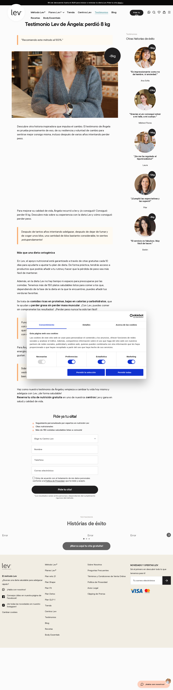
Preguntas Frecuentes (98, 570)
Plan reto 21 (50, 576)
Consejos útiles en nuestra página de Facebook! (24, 596)
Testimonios (50, 617)
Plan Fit (48, 588)
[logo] (16, 12)
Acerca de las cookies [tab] (126, 325)
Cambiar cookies (9, 612)
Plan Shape (50, 582)
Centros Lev (50, 611)
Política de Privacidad (54, 481)
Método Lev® (51, 564)
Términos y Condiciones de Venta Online (107, 576)
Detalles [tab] (86, 325)
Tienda (48, 605)
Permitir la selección (86, 372)
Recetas (49, 629)
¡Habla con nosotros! (16, 589)
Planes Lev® (55, 12)
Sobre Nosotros (95, 564)
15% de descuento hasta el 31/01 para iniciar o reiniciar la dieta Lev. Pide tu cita (85, 3)
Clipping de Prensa (96, 593)
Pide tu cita (136, 13)
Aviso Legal (93, 588)
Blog (47, 623)
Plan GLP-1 (50, 599)
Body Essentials (52, 634)
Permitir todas (124, 372)
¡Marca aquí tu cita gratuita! (86, 556)
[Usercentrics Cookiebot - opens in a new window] (131, 316)
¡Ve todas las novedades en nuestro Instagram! (23, 605)
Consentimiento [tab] (46, 325)
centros (91, 397)
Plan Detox (50, 593)
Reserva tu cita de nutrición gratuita (39, 397)
